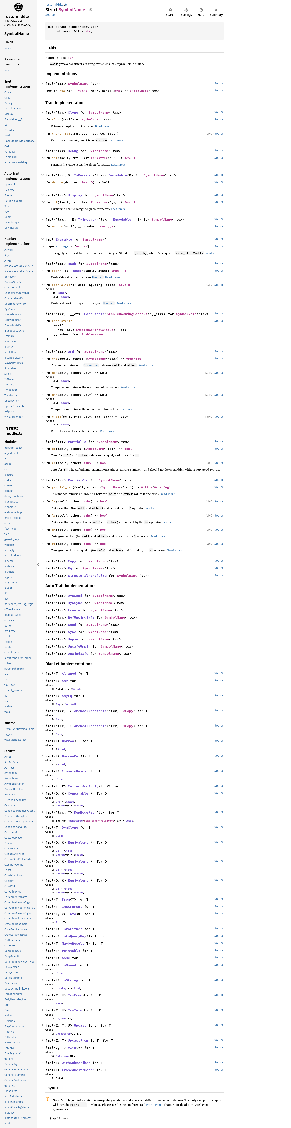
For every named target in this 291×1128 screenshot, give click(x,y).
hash (55, 270)
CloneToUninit (75, 771)
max (55, 373)
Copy (72, 561)
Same (66, 958)
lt (54, 501)
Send (72, 624)
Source (50, 15)
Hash (72, 264)
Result (129, 158)
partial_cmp (62, 487)
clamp (56, 416)
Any (65, 681)
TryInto (75, 1010)
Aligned (69, 673)
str (88, 31)
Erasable (64, 239)
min (55, 394)
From (66, 899)
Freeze (74, 610)
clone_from (61, 133)
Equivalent (78, 842)
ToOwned (69, 965)
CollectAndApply (83, 786)
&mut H (124, 285)
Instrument (72, 906)
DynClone (70, 827)
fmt (55, 158)
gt (54, 529)
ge (54, 544)
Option (146, 487)
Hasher (76, 270)
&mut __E (105, 226)
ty (66, 4)
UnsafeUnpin (79, 646)
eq (54, 449)
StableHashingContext (127, 314)
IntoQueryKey (74, 936)
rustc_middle (54, 4)
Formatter (99, 158)
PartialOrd (78, 480)
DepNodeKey (84, 812)
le (54, 515)
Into (72, 914)
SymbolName (78, 83)
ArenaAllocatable (90, 711)
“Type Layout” (153, 1105)
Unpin (73, 639)
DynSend (75, 595)
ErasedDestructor (78, 1070)
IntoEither (72, 929)
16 (85, 246)
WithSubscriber (76, 1063)
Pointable (71, 950)
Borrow (68, 741)
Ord (71, 351)
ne (54, 463)
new (62, 90)
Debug (73, 151)
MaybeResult (73, 943)
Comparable (78, 793)
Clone (73, 112)
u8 (78, 246)
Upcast (80, 1025)
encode (57, 226)
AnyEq (67, 696)
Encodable (122, 219)
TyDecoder (83, 175)
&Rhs (87, 463)
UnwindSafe (78, 653)
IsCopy (127, 711)
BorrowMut (71, 756)
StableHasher (93, 334)
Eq (70, 568)
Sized (65, 296)
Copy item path (91, 10)
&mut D (87, 182)
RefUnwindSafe (81, 617)
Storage (62, 246)
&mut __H (118, 270)
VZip (72, 1047)
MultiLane (62, 1056)
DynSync (75, 603)
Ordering (133, 358)
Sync (72, 632)
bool (128, 449)
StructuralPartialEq (87, 575)
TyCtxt (81, 90)
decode (57, 182)
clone (56, 119)
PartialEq (77, 442)
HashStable (94, 314)
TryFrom (75, 995)
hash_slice (61, 285)
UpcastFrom (63, 1033)
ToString (70, 980)
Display (75, 195)
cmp (55, 358)
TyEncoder (87, 219)
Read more (102, 126)
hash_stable (62, 321)
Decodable (118, 175)
